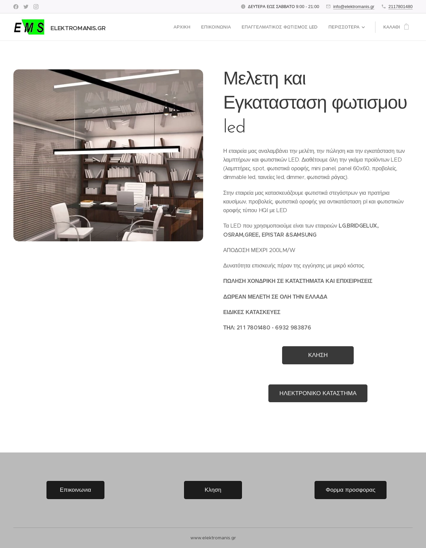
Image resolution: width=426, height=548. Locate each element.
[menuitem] (185, 27)
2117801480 (401, 6)
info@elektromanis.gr (353, 6)
